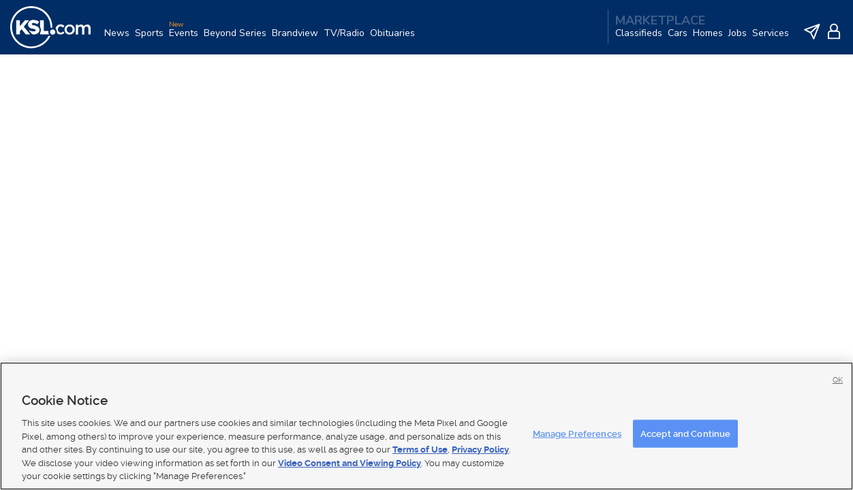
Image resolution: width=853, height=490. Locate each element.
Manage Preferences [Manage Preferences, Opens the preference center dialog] (577, 433)
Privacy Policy (480, 449)
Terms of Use (420, 449)
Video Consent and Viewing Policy (349, 463)
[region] (426, 426)
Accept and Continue (685, 433)
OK (838, 380)
